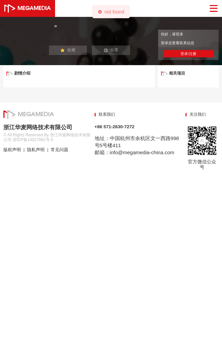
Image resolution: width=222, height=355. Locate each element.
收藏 (67, 50)
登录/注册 (188, 54)
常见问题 (59, 149)
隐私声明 (36, 149)
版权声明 (12, 149)
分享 (111, 50)
